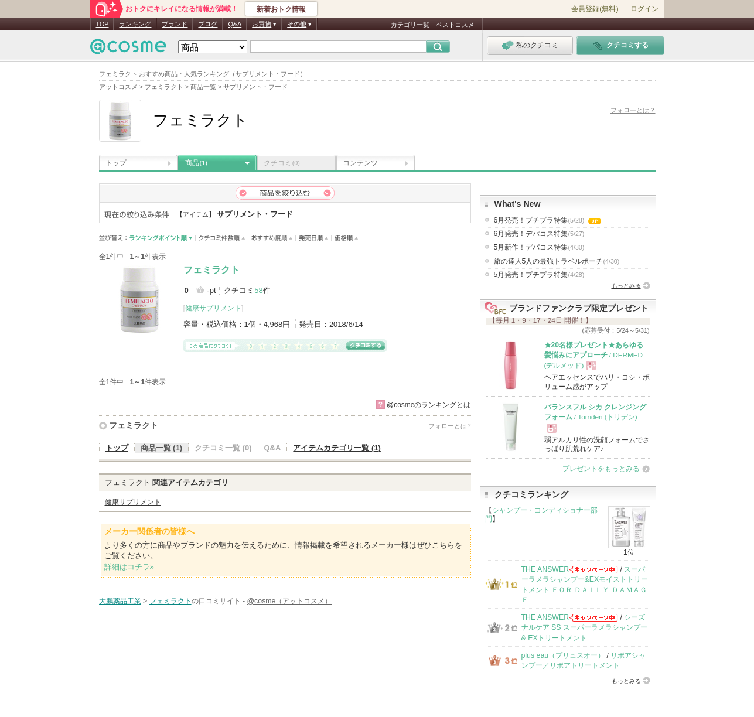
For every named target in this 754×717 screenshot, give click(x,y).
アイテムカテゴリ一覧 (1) (337, 447)
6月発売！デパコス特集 (539, 234)
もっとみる (626, 285)
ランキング (135, 24)
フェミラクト (211, 270)
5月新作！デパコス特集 (539, 247)
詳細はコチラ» (129, 566)
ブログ (207, 24)
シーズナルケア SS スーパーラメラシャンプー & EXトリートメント (584, 627)
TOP (102, 24)
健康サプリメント (213, 308)
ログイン (644, 9)
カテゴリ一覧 (410, 24)
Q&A (234, 24)
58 (258, 290)
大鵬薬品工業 (120, 601)
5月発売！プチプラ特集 (539, 275)
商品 (196, 163)
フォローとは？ (633, 110)
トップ (116, 163)
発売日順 (314, 238)
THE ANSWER (545, 569)
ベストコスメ (455, 24)
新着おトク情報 (281, 9)
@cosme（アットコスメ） (289, 601)
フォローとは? (449, 425)
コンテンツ (360, 163)
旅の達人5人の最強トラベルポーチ (557, 261)
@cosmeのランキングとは (429, 405)
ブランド (174, 24)
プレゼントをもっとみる (601, 469)
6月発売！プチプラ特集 (547, 220)
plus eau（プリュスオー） (563, 655)
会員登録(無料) (594, 9)
